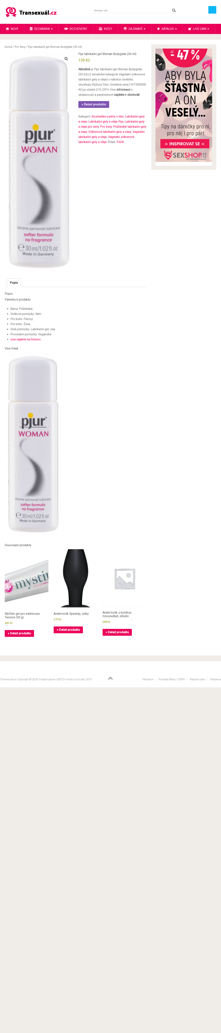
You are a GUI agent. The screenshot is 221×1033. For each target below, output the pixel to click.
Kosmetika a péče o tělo (108, 116)
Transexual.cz (8, 679)
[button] (66, 58)
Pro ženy (20, 47)
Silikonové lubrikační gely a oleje (109, 132)
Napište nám (197, 679)
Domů (8, 47)
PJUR (120, 142)
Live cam (197, 29)
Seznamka (40, 29)
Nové (12, 29)
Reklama (215, 679)
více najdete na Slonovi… (26, 339)
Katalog (165, 29)
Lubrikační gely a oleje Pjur (105, 121)
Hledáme (148, 679)
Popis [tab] (14, 283)
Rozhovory (75, 29)
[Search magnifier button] (174, 10)
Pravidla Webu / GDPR (172, 679)
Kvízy (105, 29)
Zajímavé (133, 29)
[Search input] (132, 10)
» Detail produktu (93, 104)
